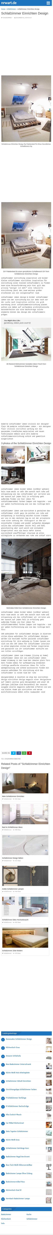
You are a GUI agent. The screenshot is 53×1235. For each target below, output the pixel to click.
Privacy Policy (45, 1228)
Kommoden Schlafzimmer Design (19, 1031)
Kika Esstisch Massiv (13, 1106)
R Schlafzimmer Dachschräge (17, 1098)
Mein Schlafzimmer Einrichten (13, 788)
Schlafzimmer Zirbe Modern (12, 942)
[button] (48, 3)
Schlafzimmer (7, 17)
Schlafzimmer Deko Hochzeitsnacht (15, 911)
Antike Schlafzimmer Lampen (13, 880)
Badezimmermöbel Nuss (15, 1173)
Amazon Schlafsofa (13, 1047)
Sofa (3, 1215)
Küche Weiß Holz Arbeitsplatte (18, 1064)
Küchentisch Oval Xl (13, 1182)
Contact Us (12, 1228)
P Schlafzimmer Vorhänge (16, 1089)
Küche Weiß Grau (12, 1131)
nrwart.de (8, 3)
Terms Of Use (29, 1228)
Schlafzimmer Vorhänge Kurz (17, 1140)
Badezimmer (6, 1206)
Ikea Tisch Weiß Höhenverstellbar (19, 1156)
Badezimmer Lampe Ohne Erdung (19, 1165)
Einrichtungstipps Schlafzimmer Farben (21, 1081)
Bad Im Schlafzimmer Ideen (12, 819)
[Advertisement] (26, 47)
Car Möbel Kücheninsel (15, 1114)
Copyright (20, 1228)
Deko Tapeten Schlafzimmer (17, 1123)
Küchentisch (6, 1210)
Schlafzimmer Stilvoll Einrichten (18, 1072)
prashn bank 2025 (36, 1231)
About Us (37, 1228)
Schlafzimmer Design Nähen (12, 849)
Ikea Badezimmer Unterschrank (18, 1056)
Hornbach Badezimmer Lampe (18, 1190)
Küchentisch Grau (13, 1039)
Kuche (29, 1206)
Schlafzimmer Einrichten (12, 750)
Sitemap (5, 1228)
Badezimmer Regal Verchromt (18, 1148)
